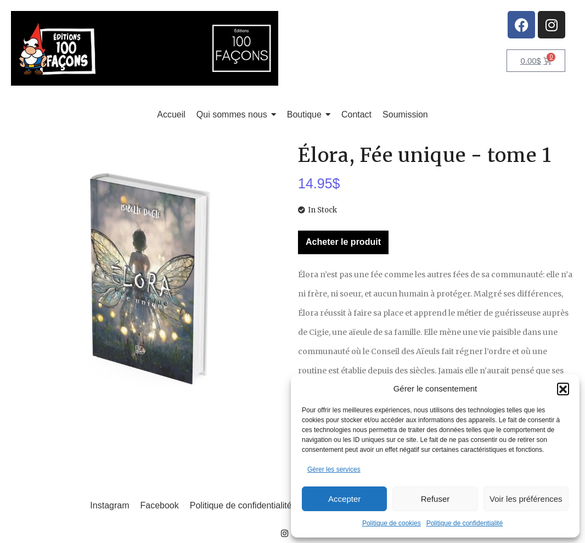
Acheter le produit (343, 242)
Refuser (435, 498)
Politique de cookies (391, 523)
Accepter (344, 498)
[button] (563, 388)
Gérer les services (334, 469)
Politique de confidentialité (464, 523)
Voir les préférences (526, 498)
